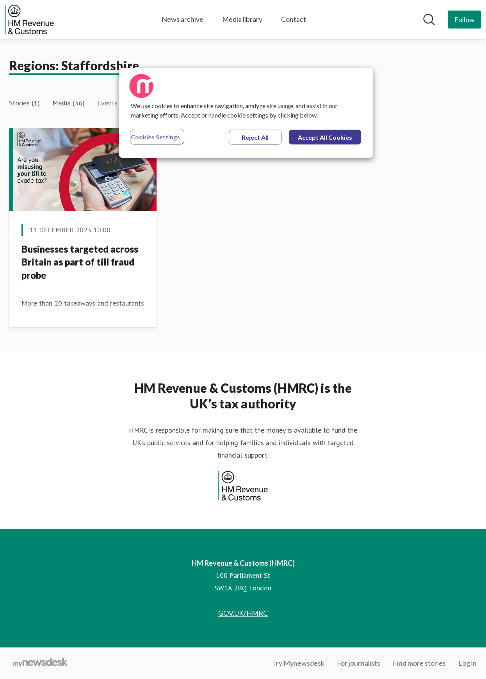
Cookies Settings (155, 137)
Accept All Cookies (325, 137)
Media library (242, 19)
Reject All (255, 137)
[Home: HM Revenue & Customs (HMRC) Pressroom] (29, 19)
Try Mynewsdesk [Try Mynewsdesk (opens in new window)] (298, 663)
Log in (467, 663)
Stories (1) (24, 102)
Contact (293, 19)
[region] (246, 113)
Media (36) (68, 102)
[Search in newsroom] (429, 19)
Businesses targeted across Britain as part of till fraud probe (79, 262)
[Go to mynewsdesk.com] (40, 663)
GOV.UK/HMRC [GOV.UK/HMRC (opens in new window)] (243, 613)
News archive (182, 19)
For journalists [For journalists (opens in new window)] (358, 663)
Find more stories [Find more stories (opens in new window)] (419, 663)
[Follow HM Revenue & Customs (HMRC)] (464, 20)
